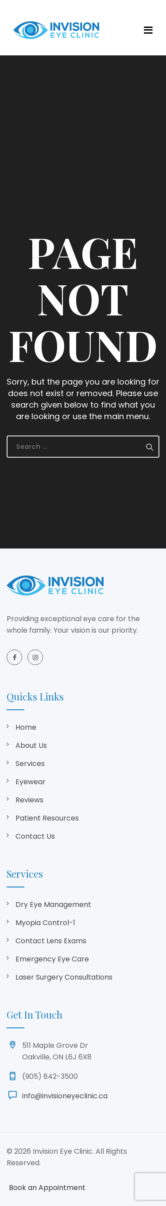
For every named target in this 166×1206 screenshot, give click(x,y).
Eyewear (30, 782)
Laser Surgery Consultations (63, 977)
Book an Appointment (47, 1188)
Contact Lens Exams (50, 941)
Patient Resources (47, 818)
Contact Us (35, 836)
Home (25, 727)
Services (30, 764)
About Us (31, 745)
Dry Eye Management (53, 904)
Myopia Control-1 (45, 923)
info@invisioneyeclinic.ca (65, 1096)
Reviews (29, 800)
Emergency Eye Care (52, 959)
